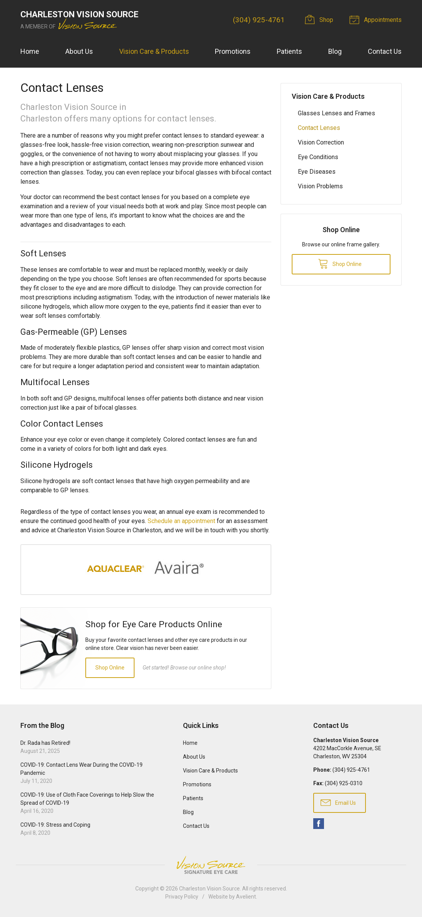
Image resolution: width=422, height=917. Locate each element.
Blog (335, 51)
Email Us (338, 802)
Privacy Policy (181, 897)
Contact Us (385, 51)
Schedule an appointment (181, 521)
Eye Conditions (318, 157)
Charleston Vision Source (209, 888)
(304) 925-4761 (259, 19)
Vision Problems (320, 186)
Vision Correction (321, 142)
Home (29, 51)
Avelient (246, 897)
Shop (320, 19)
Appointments (377, 19)
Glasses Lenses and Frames (336, 113)
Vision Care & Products (154, 51)
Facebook (318, 823)
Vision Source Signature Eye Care (211, 865)
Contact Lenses (319, 127)
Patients (289, 51)
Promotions (233, 51)
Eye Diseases (317, 171)
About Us (79, 51)
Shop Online (110, 667)
